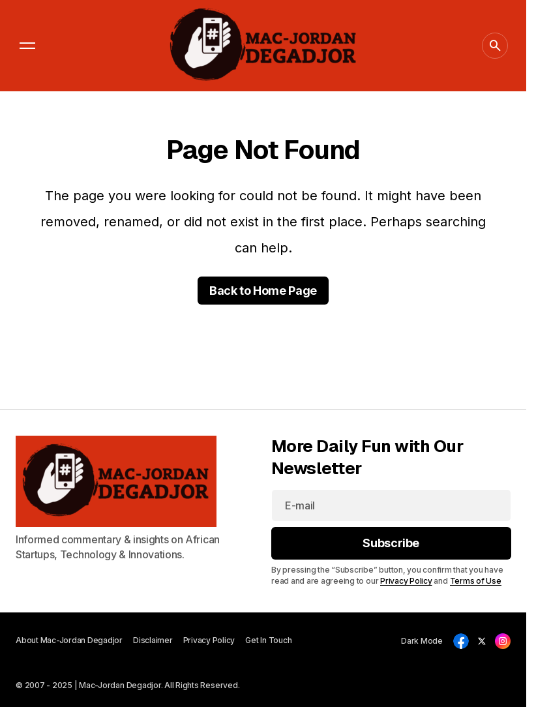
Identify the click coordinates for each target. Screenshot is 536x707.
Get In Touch (268, 640)
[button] (27, 45)
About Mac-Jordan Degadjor (69, 640)
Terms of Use (475, 581)
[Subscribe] (391, 543)
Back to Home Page (263, 290)
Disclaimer (153, 640)
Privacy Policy (406, 581)
